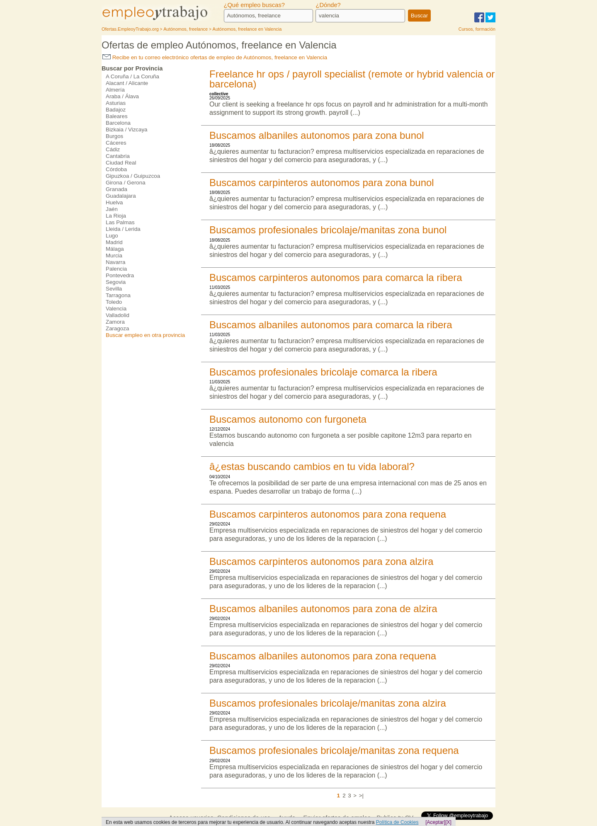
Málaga (115, 249)
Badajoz (116, 110)
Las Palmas (120, 222)
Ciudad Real (121, 163)
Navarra (115, 262)
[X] (448, 822)
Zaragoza (117, 328)
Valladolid (117, 315)
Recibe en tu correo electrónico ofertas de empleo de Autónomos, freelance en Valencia (214, 57)
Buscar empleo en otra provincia (145, 335)
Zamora (115, 322)
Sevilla (114, 289)
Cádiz (113, 149)
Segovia (116, 282)
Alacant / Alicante (127, 83)
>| (361, 795)
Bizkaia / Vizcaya (127, 129)
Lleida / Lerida (123, 229)
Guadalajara (121, 196)
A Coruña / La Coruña (132, 76)
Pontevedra (120, 275)
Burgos (114, 136)
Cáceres (116, 143)
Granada (116, 189)
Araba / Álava (122, 96)
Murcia (114, 255)
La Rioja (116, 216)
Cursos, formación (477, 29)
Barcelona (118, 123)
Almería (115, 90)
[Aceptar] (435, 822)
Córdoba (116, 169)
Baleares (117, 116)
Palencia (116, 269)
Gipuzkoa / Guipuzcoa (133, 176)
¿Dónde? (327, 5)
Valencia (116, 308)
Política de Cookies (397, 822)
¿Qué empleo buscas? (254, 5)
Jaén (112, 209)
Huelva (114, 202)
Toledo (114, 302)
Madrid (114, 242)
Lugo (112, 236)
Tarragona (118, 295)
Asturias (116, 103)
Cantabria (118, 156)
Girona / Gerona (126, 182)
